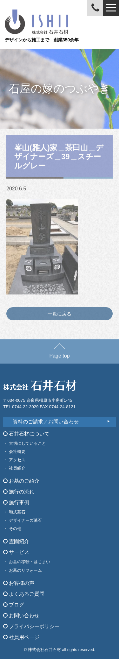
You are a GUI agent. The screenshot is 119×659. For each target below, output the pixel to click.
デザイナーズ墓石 (25, 520)
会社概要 (17, 451)
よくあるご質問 (23, 594)
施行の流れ (18, 491)
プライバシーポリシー (31, 626)
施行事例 (16, 502)
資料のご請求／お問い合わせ (46, 421)
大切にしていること (27, 443)
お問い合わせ (21, 615)
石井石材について (26, 433)
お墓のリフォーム (25, 570)
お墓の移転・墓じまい (29, 561)
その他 (15, 528)
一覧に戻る (59, 313)
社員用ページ (21, 637)
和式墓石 (17, 512)
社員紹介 (17, 468)
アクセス (17, 459)
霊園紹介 (16, 541)
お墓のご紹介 (21, 481)
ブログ (13, 604)
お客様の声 (18, 583)
